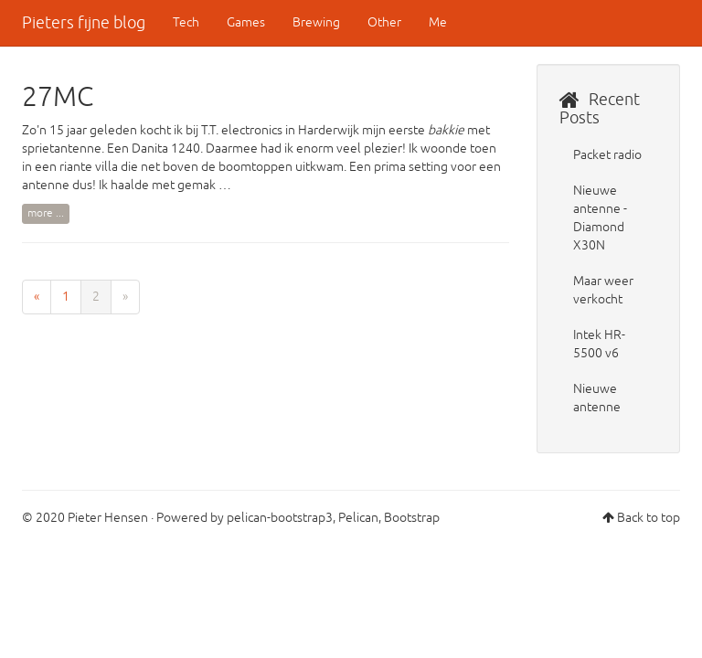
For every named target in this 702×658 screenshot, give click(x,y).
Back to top (648, 517)
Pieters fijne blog (83, 23)
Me (438, 22)
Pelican (358, 517)
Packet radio (607, 155)
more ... (45, 213)
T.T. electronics (241, 130)
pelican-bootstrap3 (280, 517)
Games (246, 22)
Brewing (316, 22)
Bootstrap (412, 517)
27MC (57, 97)
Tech (186, 22)
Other (384, 22)
